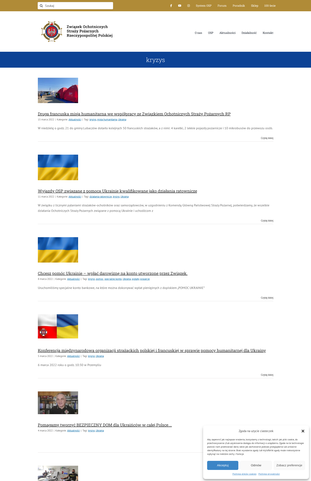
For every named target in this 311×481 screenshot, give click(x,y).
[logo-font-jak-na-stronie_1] (75, 19)
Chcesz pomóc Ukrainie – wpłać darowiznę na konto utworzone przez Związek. (113, 273)
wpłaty (135, 279)
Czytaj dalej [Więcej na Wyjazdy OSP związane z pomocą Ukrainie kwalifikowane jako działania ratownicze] (267, 220)
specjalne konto (113, 279)
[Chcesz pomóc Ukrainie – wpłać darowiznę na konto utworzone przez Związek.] (58, 250)
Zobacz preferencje (289, 465)
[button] (303, 431)
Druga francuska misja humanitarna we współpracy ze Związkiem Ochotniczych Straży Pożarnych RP (134, 113)
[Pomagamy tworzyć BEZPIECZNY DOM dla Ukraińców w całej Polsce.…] (58, 402)
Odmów (256, 465)
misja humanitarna (107, 119)
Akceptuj (223, 465)
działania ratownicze (101, 196)
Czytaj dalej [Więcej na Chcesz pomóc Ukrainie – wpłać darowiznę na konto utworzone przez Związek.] (267, 297)
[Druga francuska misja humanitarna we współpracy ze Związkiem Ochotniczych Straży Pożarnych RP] (58, 90)
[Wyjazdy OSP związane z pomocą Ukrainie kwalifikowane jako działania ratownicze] (58, 167)
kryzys (93, 119)
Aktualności (75, 119)
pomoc (99, 279)
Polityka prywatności (269, 473)
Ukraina (122, 119)
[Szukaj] (75, 5)
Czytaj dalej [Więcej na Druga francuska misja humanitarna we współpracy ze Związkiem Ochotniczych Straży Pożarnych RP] (267, 138)
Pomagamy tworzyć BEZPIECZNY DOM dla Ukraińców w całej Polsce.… (105, 424)
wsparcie (145, 279)
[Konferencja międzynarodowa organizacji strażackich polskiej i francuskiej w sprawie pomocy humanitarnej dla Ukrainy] (58, 327)
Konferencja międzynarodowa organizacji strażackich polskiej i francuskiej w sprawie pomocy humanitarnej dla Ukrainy (152, 350)
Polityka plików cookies (244, 473)
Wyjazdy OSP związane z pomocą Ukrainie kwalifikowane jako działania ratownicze (117, 190)
